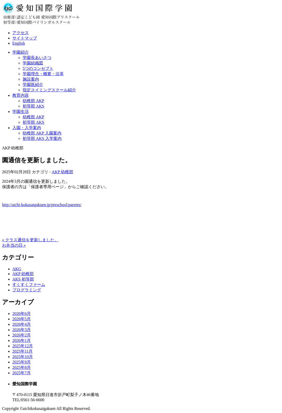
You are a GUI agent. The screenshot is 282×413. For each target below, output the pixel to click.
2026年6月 (21, 313)
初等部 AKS (33, 106)
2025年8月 (21, 367)
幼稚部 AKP (33, 101)
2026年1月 (21, 340)
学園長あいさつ (37, 57)
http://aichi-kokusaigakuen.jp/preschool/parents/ (41, 205)
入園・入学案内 (26, 128)
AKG (16, 269)
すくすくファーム (28, 284)
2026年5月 (21, 319)
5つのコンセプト (38, 68)
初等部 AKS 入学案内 (42, 138)
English (18, 43)
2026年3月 (21, 330)
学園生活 (20, 111)
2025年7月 (21, 373)
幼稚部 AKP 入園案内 (42, 133)
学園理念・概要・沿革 (43, 74)
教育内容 (20, 95)
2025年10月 (22, 356)
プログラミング (26, 290)
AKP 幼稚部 (62, 172)
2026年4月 (21, 324)
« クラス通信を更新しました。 (30, 240)
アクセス (20, 33)
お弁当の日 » (14, 245)
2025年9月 (21, 362)
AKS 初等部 (23, 279)
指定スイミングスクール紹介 (49, 90)
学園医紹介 (33, 84)
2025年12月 (22, 346)
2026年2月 (21, 335)
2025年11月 (22, 351)
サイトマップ (24, 38)
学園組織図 (33, 63)
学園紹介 (20, 52)
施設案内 (31, 79)
